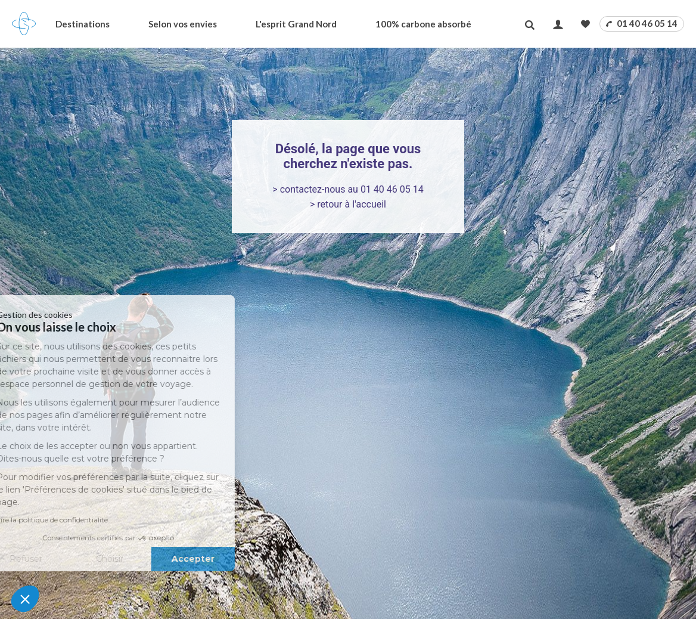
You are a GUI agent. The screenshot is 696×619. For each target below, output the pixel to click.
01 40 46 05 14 (642, 23)
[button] (25, 598)
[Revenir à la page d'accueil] (24, 24)
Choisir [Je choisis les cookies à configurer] (49, 558)
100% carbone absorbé (423, 23)
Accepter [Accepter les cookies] (132, 558)
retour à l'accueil (351, 204)
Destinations (82, 23)
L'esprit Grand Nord (296, 23)
